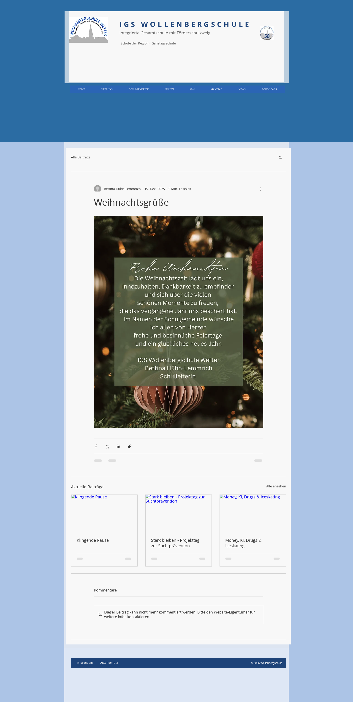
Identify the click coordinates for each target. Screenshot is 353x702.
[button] (280, 157)
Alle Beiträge (80, 157)
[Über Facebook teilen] (96, 446)
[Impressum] (85, 663)
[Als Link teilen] (130, 446)
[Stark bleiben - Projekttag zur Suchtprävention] (179, 513)
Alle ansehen (276, 486)
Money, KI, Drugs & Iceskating (243, 542)
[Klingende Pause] (104, 513)
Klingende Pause (93, 540)
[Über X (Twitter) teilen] (107, 446)
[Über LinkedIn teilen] (118, 446)
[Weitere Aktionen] (260, 188)
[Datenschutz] (109, 663)
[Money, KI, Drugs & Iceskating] (253, 513)
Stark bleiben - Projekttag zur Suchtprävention (175, 542)
